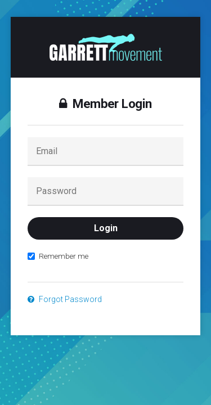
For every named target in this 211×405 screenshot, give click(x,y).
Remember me (58, 255)
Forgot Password (65, 299)
